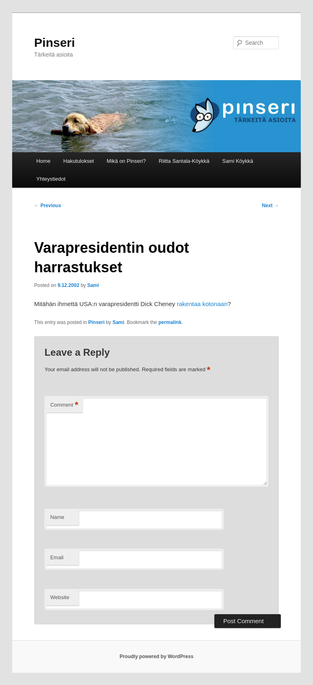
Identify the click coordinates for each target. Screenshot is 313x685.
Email (57, 557)
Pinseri (54, 42)
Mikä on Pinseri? (126, 161)
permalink (170, 322)
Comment (64, 405)
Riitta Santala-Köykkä (184, 161)
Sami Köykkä (237, 161)
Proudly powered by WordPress (156, 656)
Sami (93, 285)
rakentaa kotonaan (202, 303)
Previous (47, 205)
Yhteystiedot (51, 179)
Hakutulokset (78, 161)
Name (57, 517)
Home (43, 161)
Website (59, 597)
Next (270, 205)
